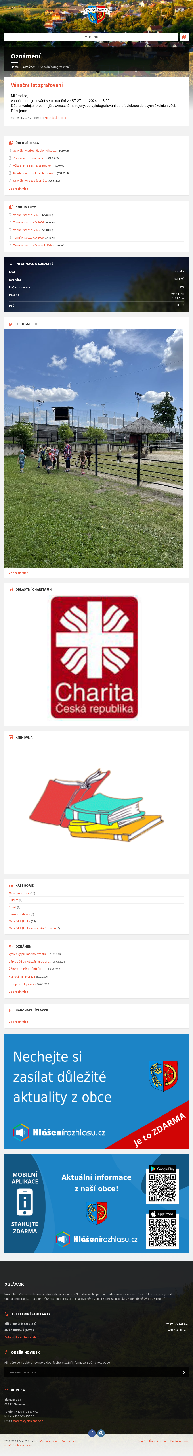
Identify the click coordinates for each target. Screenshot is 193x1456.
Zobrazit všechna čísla (20, 1337)
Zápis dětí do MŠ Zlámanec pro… (30, 961)
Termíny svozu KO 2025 (28, 237)
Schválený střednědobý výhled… (35, 150)
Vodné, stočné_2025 (26, 230)
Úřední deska (158, 1441)
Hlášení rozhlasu (19, 914)
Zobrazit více (18, 189)
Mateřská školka (55, 118)
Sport (12, 907)
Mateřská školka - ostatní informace (32, 928)
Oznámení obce (19, 893)
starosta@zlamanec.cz (28, 1421)
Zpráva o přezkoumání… (29, 158)
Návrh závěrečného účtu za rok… (34, 173)
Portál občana (179, 1441)
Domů (141, 1441)
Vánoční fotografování (37, 84)
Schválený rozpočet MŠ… (30, 181)
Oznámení (29, 67)
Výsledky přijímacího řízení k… (29, 954)
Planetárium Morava (22, 976)
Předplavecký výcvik (22, 984)
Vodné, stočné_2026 (26, 215)
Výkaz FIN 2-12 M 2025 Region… (33, 166)
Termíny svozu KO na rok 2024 (33, 245)
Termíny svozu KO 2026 (28, 222)
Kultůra (13, 900)
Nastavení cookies (23, 1445)
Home (15, 67)
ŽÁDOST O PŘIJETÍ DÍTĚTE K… (28, 969)
